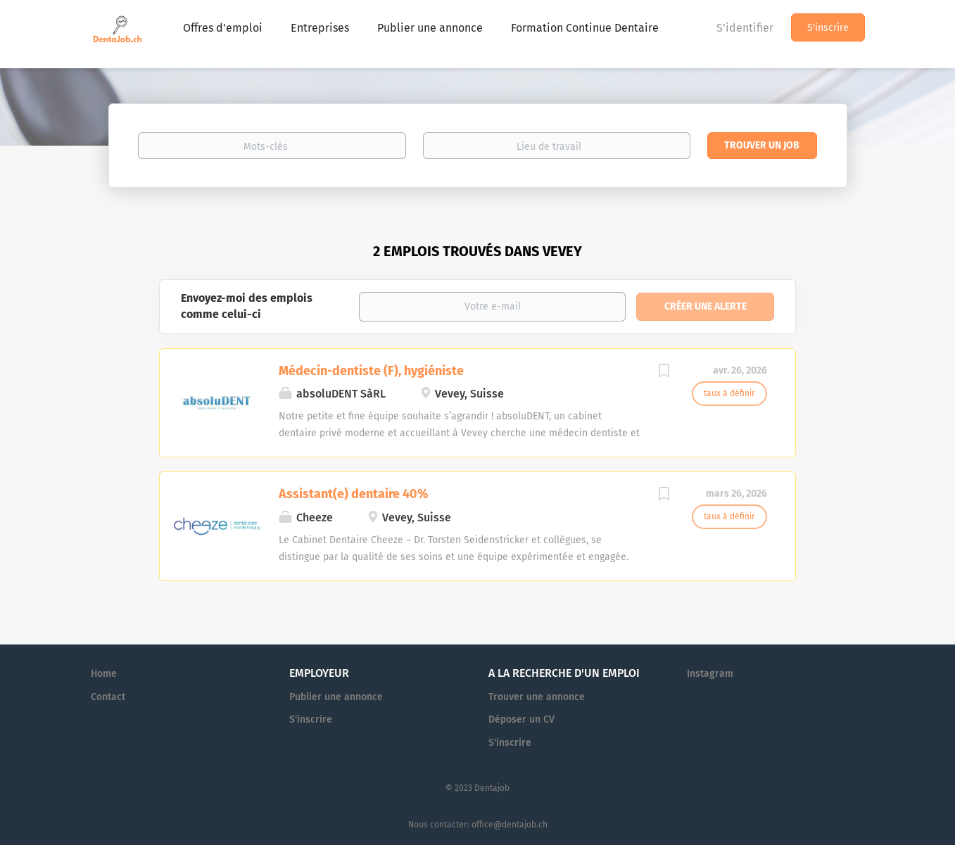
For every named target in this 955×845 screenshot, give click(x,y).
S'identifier (744, 27)
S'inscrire (828, 28)
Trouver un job (761, 145)
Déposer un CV (521, 719)
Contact (108, 697)
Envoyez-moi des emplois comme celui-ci (246, 306)
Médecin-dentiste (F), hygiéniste (371, 371)
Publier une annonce (336, 697)
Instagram (710, 674)
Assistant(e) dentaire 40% (353, 494)
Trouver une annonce (536, 697)
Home (104, 674)
